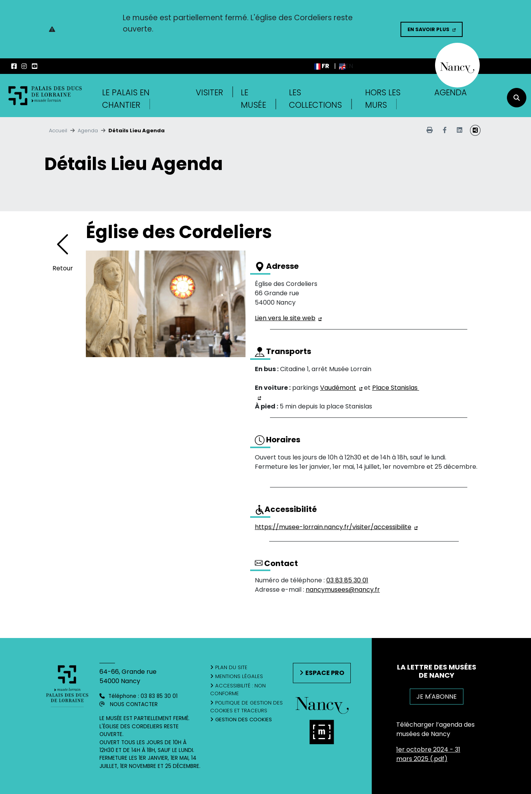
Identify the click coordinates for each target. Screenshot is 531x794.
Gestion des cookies (243, 719)
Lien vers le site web (285, 318)
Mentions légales (239, 676)
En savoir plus (428, 29)
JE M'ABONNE (436, 696)
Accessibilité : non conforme (238, 689)
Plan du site (231, 667)
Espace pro (324, 672)
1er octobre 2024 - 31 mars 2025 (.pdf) (428, 754)
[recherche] (516, 97)
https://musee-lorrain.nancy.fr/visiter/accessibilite (333, 526)
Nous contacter (134, 704)
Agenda (450, 92)
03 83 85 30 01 (347, 580)
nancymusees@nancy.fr (343, 589)
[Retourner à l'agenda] (62, 250)
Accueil (58, 130)
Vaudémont (338, 387)
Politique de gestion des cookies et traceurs (246, 706)
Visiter (209, 92)
